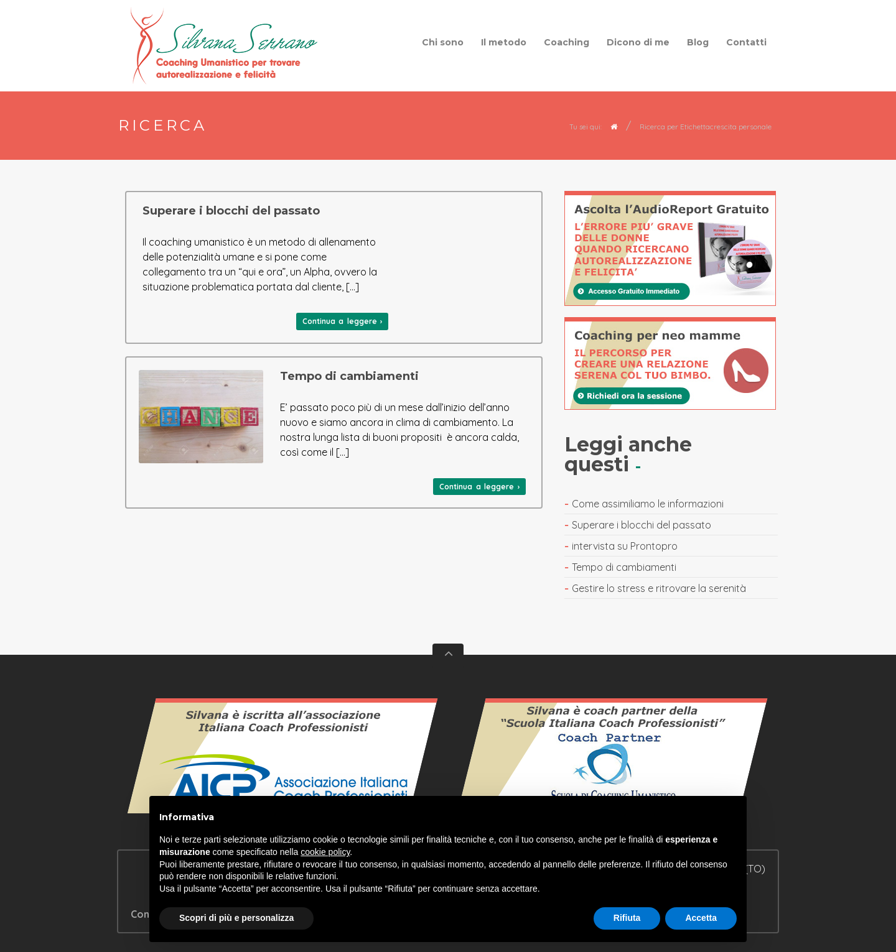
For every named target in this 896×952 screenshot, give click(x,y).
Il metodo (503, 42)
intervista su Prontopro (625, 546)
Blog (698, 42)
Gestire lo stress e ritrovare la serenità (659, 588)
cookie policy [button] (325, 852)
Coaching (566, 42)
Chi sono (443, 42)
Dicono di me (638, 42)
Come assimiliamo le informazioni (648, 503)
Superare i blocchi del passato (231, 211)
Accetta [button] (701, 918)
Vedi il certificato (283, 761)
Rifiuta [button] (627, 918)
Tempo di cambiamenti (349, 376)
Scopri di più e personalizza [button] (236, 918)
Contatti (746, 42)
